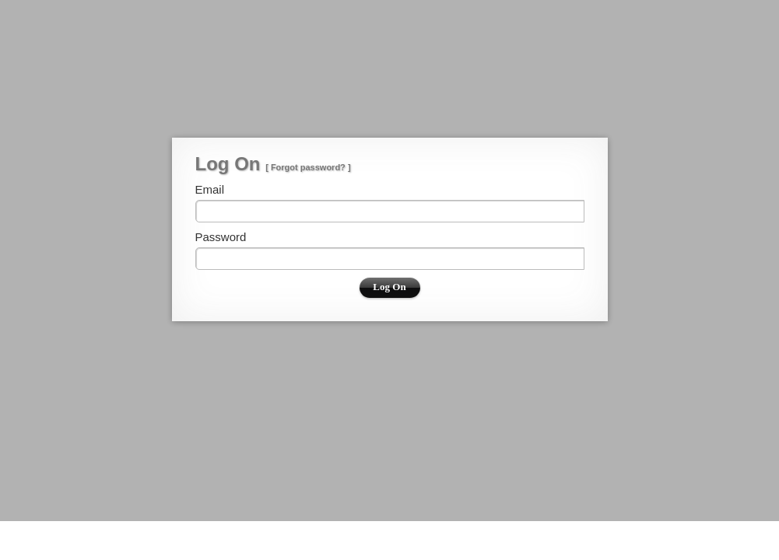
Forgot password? (308, 167)
